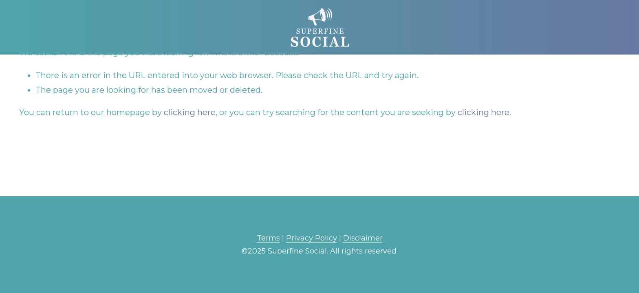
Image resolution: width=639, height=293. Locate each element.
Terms (268, 238)
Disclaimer (363, 238)
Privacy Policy (311, 238)
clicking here (190, 112)
